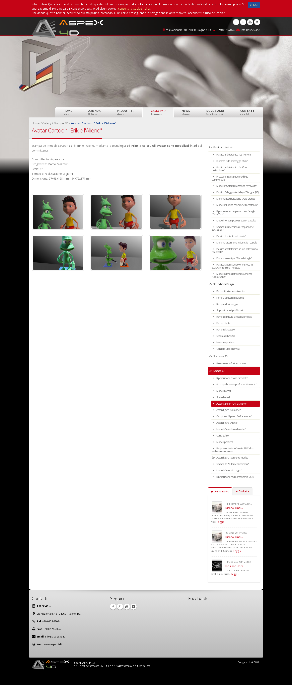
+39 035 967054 (225, 30)
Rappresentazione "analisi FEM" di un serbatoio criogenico (235, 462)
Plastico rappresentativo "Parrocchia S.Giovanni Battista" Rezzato (235, 280)
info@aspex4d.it (250, 30)
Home (68, 112)
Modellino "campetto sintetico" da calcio (234, 231)
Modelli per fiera (223, 454)
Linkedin (257, 22)
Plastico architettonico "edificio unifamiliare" (231, 168)
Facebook (236, 22)
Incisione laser (234, 577)
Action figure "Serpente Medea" (232, 470)
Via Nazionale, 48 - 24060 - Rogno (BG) (188, 30)
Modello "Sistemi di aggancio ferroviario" (231, 186)
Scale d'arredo (222, 411)
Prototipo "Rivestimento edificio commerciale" (232, 177)
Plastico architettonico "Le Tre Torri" (235, 154)
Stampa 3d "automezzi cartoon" (233, 476)
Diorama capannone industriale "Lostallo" (232, 255)
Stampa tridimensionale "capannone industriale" (235, 240)
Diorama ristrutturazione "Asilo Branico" (232, 204)
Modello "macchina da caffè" (231, 442)
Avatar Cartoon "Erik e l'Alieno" (231, 417)
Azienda (94, 112)
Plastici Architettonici (223, 147)
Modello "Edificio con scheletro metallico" (232, 213)
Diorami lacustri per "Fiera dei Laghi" (235, 272)
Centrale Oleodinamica (227, 361)
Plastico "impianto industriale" (231, 248)
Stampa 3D (218, 382)
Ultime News (220, 503)
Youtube (250, 22)
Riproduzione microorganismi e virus (235, 488)
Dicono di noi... (234, 519)
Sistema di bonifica (225, 348)
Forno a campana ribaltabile (230, 311)
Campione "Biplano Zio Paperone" (234, 429)
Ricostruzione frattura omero (231, 375)
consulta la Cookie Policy (134, 8)
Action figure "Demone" (228, 423)
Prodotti (125, 112)
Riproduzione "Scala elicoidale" (231, 389)
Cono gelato (221, 448)
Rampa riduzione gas (226, 317)
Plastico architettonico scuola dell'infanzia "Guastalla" (231, 264)
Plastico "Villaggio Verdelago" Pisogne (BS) (230, 195)
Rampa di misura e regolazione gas (234, 329)
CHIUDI (254, 5)
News (186, 112)
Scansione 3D (219, 368)
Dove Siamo (215, 112)
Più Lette (242, 502)
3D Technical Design (223, 297)
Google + (243, 22)
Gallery (158, 112)
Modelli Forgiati (223, 405)
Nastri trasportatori (225, 354)
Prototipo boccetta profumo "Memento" (230, 397)
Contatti (247, 112)
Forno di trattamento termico (231, 305)
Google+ (242, 673)
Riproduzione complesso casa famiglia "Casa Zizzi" (231, 222)
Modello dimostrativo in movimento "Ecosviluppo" (235, 289)
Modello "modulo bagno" (229, 482)
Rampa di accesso (225, 342)
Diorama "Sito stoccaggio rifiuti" (232, 161)
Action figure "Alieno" (226, 436)
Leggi (220, 533)
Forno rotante (222, 336)
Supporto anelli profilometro (230, 323)
